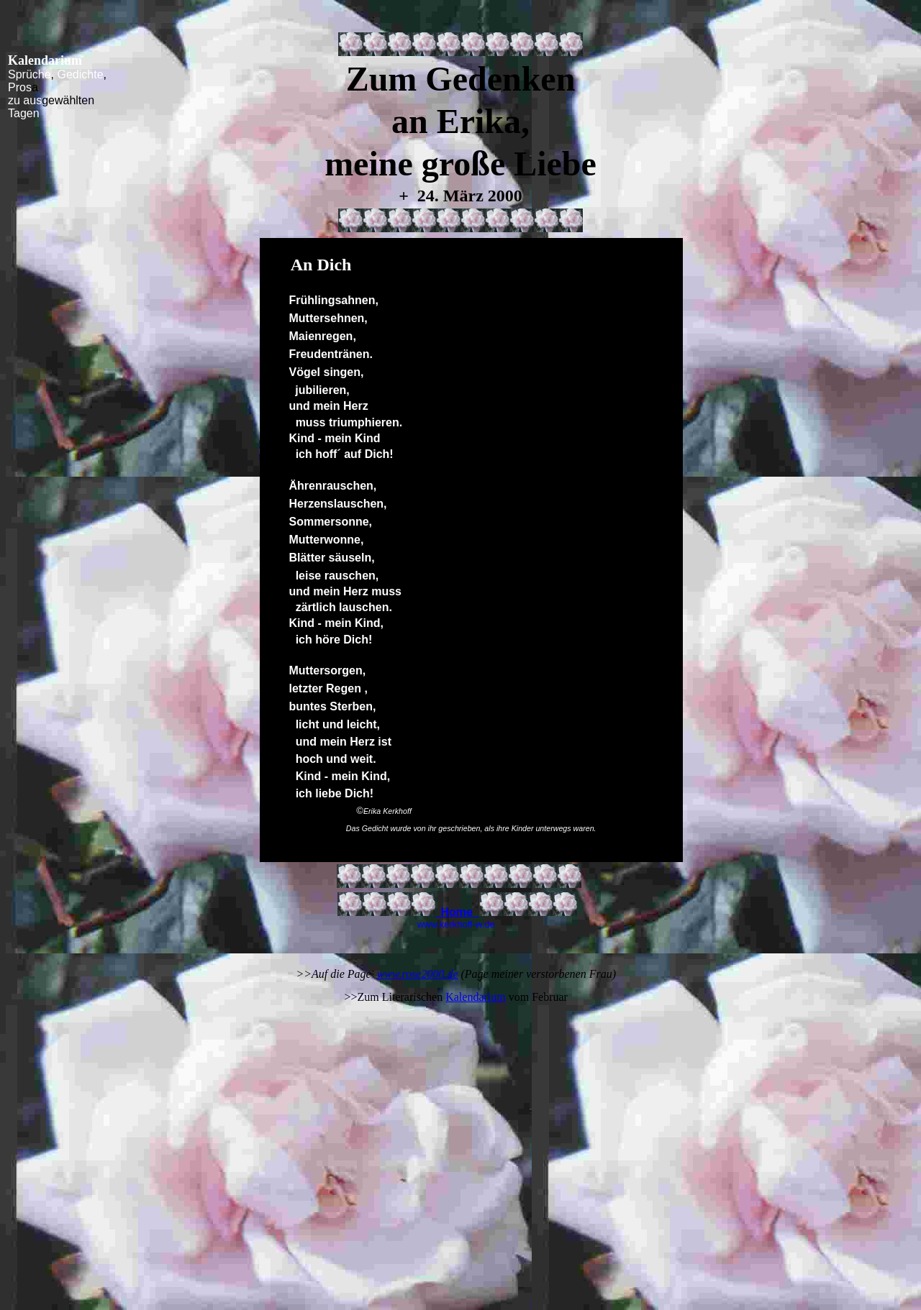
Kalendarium (475, 997)
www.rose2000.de (417, 974)
